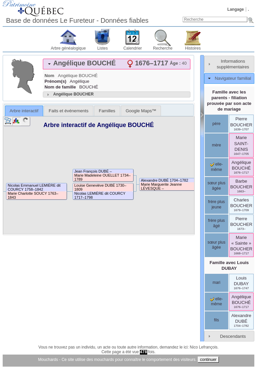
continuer (208, 359)
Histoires (193, 48)
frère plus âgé (216, 223)
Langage (235, 9)
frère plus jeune (216, 204)
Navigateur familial (233, 78)
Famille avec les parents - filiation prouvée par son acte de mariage (229, 100)
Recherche (162, 48)
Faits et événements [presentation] (69, 110)
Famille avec (229, 265)
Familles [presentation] (107, 110)
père (216, 123)
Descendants (233, 336)
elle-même (216, 302)
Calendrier (132, 48)
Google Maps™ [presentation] (140, 110)
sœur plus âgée (216, 186)
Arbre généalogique (68, 48)
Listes (102, 48)
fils (216, 320)
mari (216, 282)
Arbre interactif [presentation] (24, 110)
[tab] (116, 64)
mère (216, 145)
